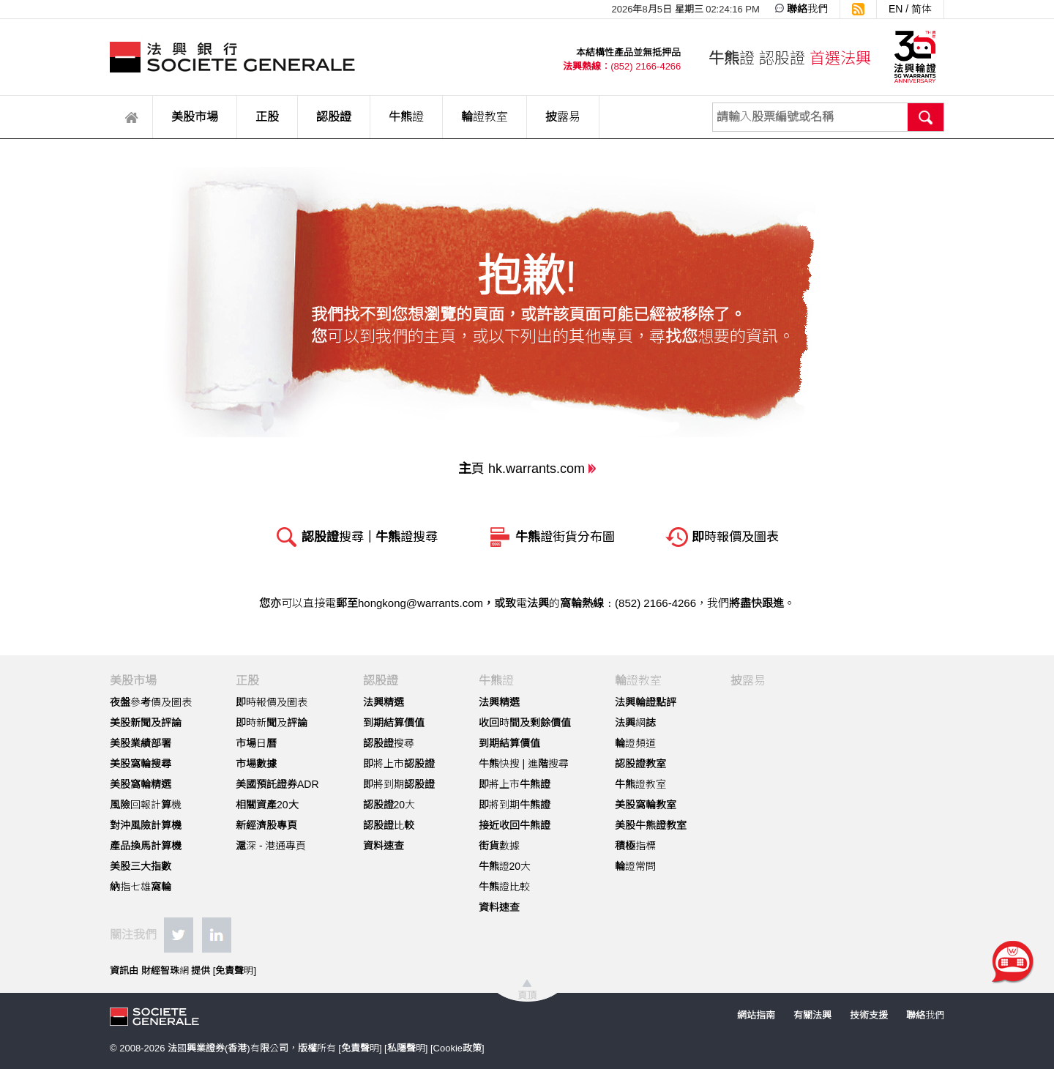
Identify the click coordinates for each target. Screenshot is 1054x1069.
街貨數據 (499, 846)
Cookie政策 (457, 1048)
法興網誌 (635, 723)
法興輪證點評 (645, 702)
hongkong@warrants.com (420, 603)
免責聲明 (234, 970)
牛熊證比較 (504, 887)
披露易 (562, 117)
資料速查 (383, 846)
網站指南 (756, 1015)
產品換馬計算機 (146, 846)
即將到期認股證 (399, 784)
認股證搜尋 (333, 537)
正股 (267, 117)
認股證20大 (389, 805)
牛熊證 (406, 117)
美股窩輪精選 (140, 784)
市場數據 (256, 764)
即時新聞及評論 (271, 723)
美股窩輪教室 (645, 805)
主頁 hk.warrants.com (521, 468)
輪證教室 (484, 117)
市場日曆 (256, 743)
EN (895, 9)
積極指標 (635, 846)
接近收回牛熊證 (514, 825)
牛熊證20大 (505, 866)
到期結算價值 (394, 723)
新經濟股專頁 (266, 825)
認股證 (333, 117)
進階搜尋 (548, 764)
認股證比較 (388, 825)
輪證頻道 (635, 743)
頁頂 (527, 995)
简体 (921, 9)
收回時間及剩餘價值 (525, 723)
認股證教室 (640, 764)
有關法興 (812, 1015)
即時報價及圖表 (735, 537)
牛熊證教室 (640, 784)
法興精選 (383, 702)
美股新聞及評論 (146, 723)
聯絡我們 (807, 9)
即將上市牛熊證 (514, 784)
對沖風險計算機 (146, 825)
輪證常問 (635, 866)
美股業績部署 (140, 743)
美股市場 (194, 117)
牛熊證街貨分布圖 (565, 537)
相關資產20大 (267, 805)
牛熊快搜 (499, 764)
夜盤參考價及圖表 (151, 702)
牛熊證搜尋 (406, 537)
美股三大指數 (140, 866)
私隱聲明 (406, 1048)
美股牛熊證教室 (651, 825)
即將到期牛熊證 (514, 805)
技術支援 (869, 1015)
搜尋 (926, 117)
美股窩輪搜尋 (140, 764)
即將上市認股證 (399, 764)
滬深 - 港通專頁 (271, 846)
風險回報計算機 (146, 805)
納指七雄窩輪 (140, 887)
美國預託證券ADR (277, 784)
